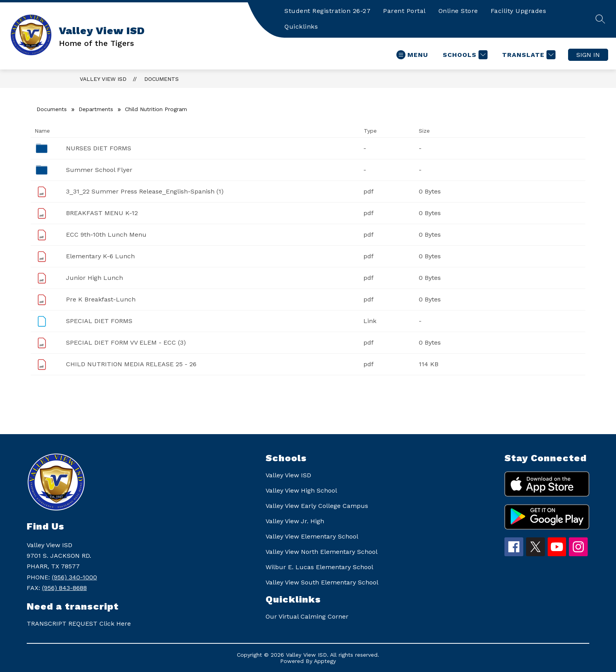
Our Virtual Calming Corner (307, 616)
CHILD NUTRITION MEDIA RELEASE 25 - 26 (131, 364)
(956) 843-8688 (64, 588)
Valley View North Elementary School (322, 551)
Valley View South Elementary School (322, 582)
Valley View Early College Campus (317, 505)
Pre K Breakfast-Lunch (101, 299)
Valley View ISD (103, 79)
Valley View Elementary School (312, 536)
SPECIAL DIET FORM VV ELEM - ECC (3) (126, 342)
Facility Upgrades (518, 11)
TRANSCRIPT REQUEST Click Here (79, 623)
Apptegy (325, 661)
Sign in (588, 54)
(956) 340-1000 (74, 577)
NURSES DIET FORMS (98, 148)
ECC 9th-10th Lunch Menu (106, 234)
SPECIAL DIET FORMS (99, 321)
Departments (96, 109)
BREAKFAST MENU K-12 (102, 213)
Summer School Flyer (99, 169)
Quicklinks (301, 26)
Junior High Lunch (94, 277)
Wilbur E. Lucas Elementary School (319, 567)
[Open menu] (412, 55)
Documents (161, 79)
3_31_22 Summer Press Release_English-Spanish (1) (145, 191)
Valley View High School (301, 490)
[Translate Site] (528, 55)
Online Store (458, 11)
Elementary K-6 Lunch (100, 256)
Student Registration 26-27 (327, 11)
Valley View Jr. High (295, 521)
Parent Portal (404, 11)
